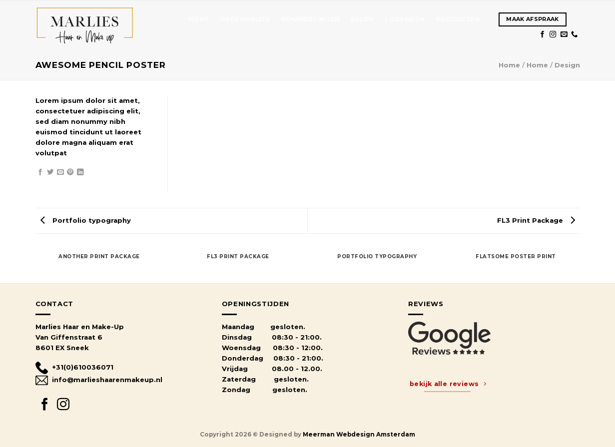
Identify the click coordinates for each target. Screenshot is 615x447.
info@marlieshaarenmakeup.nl (98, 380)
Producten (458, 19)
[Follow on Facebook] (542, 34)
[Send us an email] (564, 34)
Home (198, 19)
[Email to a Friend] (60, 172)
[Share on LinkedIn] (80, 172)
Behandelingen (310, 19)
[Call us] (574, 34)
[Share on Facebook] (40, 172)
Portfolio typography (85, 220)
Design (567, 65)
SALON (362, 19)
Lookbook (405, 19)
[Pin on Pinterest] (70, 172)
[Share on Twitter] (50, 172)
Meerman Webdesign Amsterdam (359, 434)
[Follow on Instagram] (553, 34)
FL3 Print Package (536, 220)
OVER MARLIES (245, 19)
